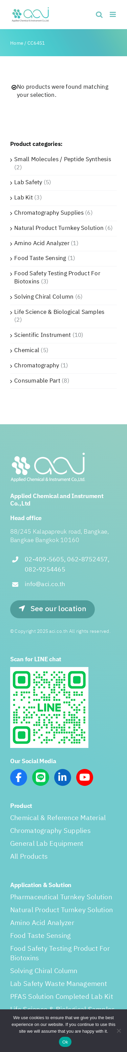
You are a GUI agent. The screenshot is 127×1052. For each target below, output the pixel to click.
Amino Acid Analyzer (41, 243)
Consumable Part (37, 381)
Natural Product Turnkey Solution (59, 228)
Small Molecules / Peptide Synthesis (62, 159)
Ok (65, 1042)
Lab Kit (23, 197)
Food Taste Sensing (40, 258)
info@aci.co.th (45, 584)
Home (16, 43)
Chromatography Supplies (49, 213)
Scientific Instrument (42, 335)
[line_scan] (49, 669)
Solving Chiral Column (43, 297)
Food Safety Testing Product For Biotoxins (57, 277)
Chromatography (36, 365)
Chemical (26, 350)
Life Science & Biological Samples (59, 312)
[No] (118, 1030)
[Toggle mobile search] (99, 14)
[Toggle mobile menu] (113, 14)
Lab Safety (28, 182)
